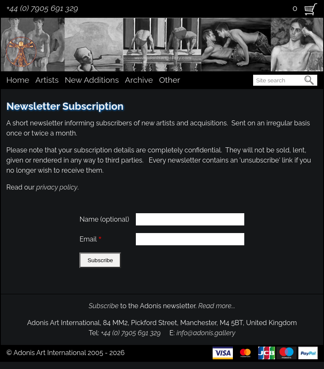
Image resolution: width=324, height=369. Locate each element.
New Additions (92, 79)
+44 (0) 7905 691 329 (42, 8)
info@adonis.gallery (205, 333)
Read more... (216, 306)
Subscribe (104, 306)
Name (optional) (104, 219)
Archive (139, 79)
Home (17, 79)
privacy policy (57, 187)
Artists (47, 79)
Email (88, 239)
